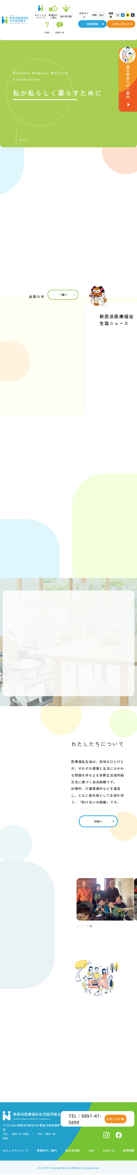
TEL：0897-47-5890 (85, 1119)
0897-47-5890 (20, 1134)
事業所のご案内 (47, 1150)
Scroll (24, 140)
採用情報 (92, 24)
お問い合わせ (121, 24)
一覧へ (63, 295)
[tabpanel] (107, 899)
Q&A (91, 1150)
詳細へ (98, 821)
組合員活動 (72, 1150)
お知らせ (108, 1150)
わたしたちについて (15, 1150)
